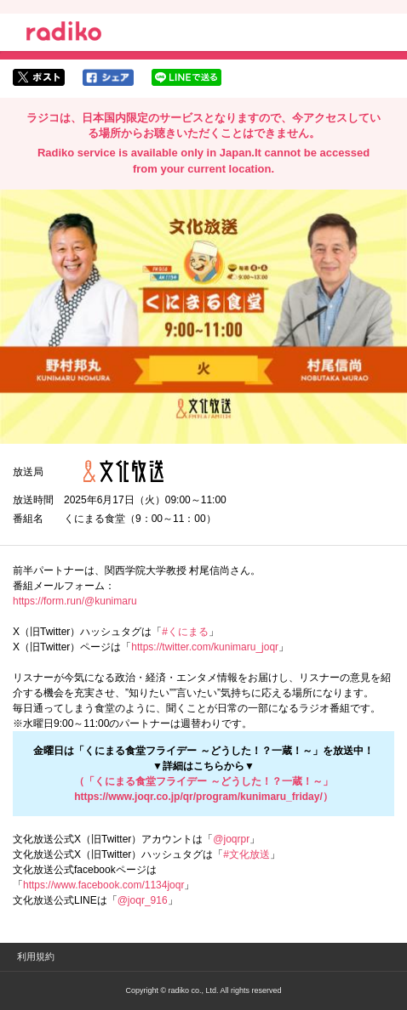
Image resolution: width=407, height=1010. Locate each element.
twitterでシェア (39, 77)
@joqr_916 (143, 900)
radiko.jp (64, 34)
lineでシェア (186, 77)
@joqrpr (231, 839)
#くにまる (185, 632)
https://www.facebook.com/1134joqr (103, 885)
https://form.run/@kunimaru (75, 601)
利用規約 (35, 956)
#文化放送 (246, 854)
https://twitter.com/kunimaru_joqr (204, 647)
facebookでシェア (108, 77)
